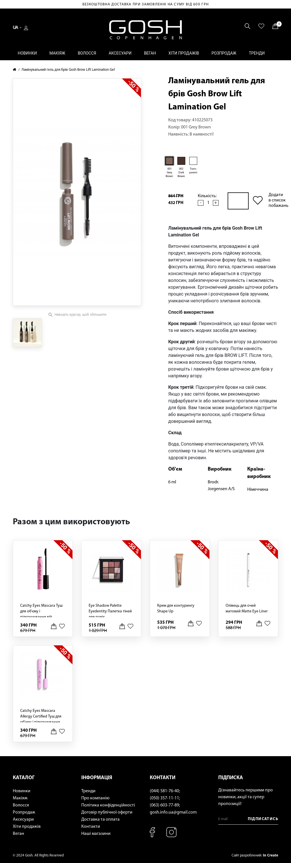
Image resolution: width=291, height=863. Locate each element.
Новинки (27, 53)
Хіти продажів (184, 53)
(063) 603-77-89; (165, 805)
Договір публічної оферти (106, 812)
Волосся (87, 53)
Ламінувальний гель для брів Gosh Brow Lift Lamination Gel (68, 70)
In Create (270, 855)
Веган (150, 53)
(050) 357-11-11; (165, 798)
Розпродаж (223, 53)
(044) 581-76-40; (165, 791)
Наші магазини (96, 833)
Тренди (257, 53)
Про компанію (95, 798)
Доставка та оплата (100, 819)
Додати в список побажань (278, 200)
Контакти (90, 826)
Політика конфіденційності (108, 805)
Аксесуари (120, 53)
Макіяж (57, 53)
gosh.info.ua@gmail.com (173, 812)
